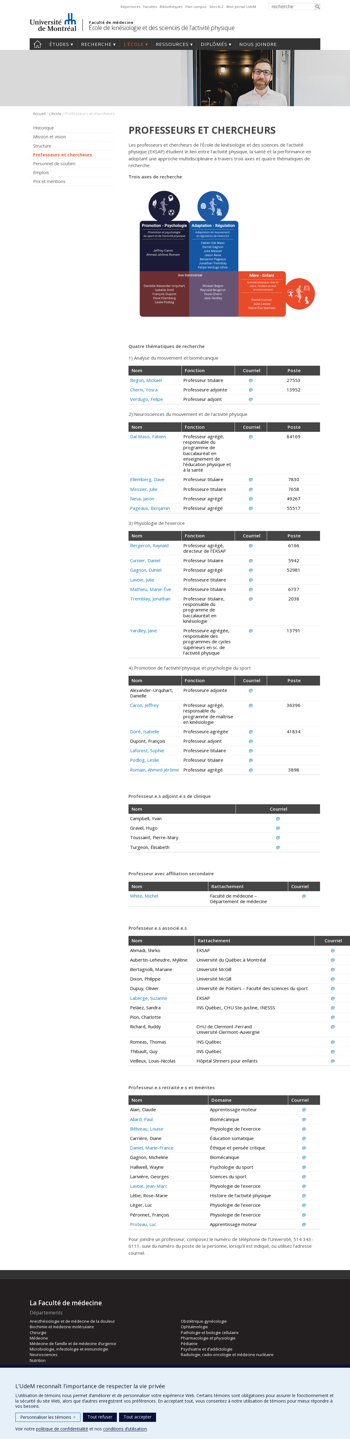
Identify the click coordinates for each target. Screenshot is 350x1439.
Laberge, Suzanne (148, 998)
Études (59, 44)
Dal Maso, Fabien (148, 436)
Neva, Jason (142, 498)
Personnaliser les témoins (48, 1417)
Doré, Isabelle (144, 731)
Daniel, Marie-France (151, 1148)
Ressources (172, 44)
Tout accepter (137, 1417)
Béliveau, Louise (146, 1129)
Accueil (37, 44)
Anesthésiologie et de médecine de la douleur (72, 1321)
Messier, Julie (144, 489)
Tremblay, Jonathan (150, 599)
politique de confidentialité (62, 1429)
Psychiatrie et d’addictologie (207, 1349)
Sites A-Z (216, 6)
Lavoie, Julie (142, 580)
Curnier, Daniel (145, 560)
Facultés (150, 6)
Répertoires (130, 6)
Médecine (39, 1338)
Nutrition (38, 1360)
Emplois (41, 172)
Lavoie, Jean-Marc (148, 1186)
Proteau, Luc (143, 1224)
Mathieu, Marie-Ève (150, 589)
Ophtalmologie (194, 1326)
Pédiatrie (189, 1343)
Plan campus (195, 6)
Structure (42, 146)
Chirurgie (38, 1332)
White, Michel (144, 896)
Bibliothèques (171, 6)
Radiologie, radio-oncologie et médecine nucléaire (227, 1354)
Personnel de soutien (54, 163)
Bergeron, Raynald (149, 545)
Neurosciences (44, 1354)
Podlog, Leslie (144, 760)
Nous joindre (258, 44)
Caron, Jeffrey (144, 705)
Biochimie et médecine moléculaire (62, 1326)
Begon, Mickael (146, 380)
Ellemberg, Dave (147, 479)
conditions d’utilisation (125, 1429)
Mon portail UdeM (241, 6)
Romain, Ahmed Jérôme (154, 770)
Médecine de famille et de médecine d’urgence (73, 1343)
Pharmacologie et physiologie (208, 1338)
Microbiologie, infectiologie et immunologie (69, 1349)
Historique (43, 128)
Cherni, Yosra (144, 390)
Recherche (96, 44)
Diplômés (214, 44)
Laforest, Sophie (147, 750)
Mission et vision (49, 137)
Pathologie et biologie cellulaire (210, 1332)
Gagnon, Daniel (146, 570)
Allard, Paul (141, 1119)
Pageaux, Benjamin (150, 508)
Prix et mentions (49, 181)
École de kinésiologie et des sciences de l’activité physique (161, 28)
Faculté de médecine (111, 22)
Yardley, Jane (143, 630)
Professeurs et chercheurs (62, 155)
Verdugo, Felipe (146, 399)
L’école (134, 44)
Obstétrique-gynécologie (204, 1321)
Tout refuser (100, 1417)
